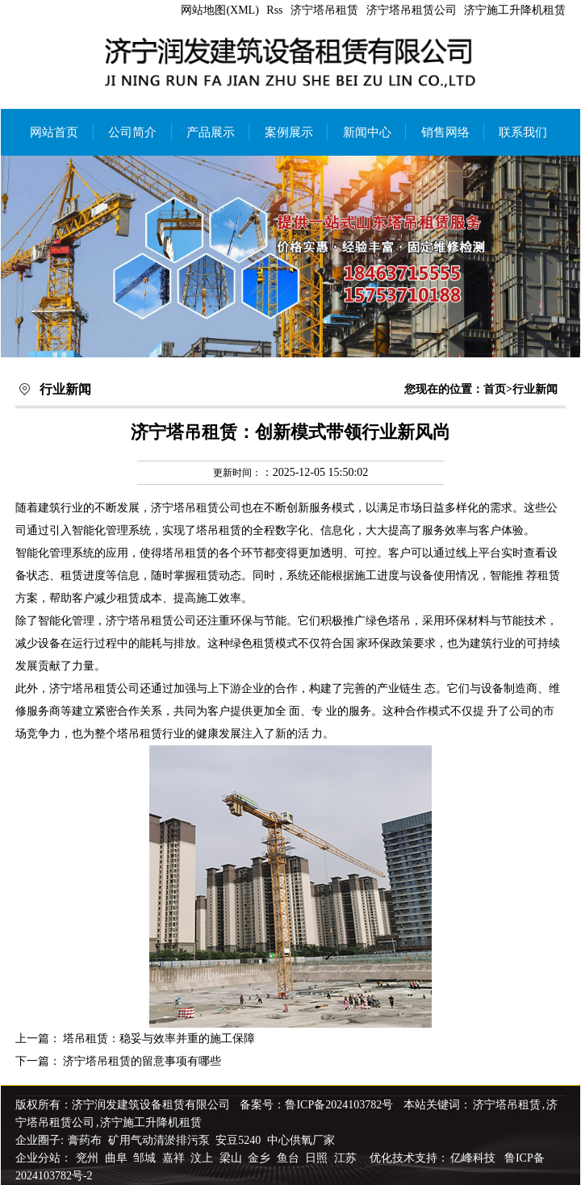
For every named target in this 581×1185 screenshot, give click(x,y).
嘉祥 (175, 1158)
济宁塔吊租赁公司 (411, 10)
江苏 (347, 1158)
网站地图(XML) (219, 10)
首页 (494, 389)
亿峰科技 (472, 1158)
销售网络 (445, 132)
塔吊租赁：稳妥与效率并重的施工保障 (159, 1039)
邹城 (146, 1158)
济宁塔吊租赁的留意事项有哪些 (142, 1061)
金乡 (261, 1158)
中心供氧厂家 (301, 1140)
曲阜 (118, 1158)
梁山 (232, 1158)
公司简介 (132, 132)
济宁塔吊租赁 (324, 10)
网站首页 (54, 132)
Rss (274, 10)
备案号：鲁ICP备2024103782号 (316, 1105)
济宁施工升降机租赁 (515, 10)
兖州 (89, 1158)
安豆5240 (238, 1140)
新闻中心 (367, 132)
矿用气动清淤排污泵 (160, 1140)
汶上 (203, 1158)
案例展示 (289, 132)
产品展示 (210, 132)
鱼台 (290, 1158)
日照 (318, 1158)
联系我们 (523, 132)
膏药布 (85, 1140)
